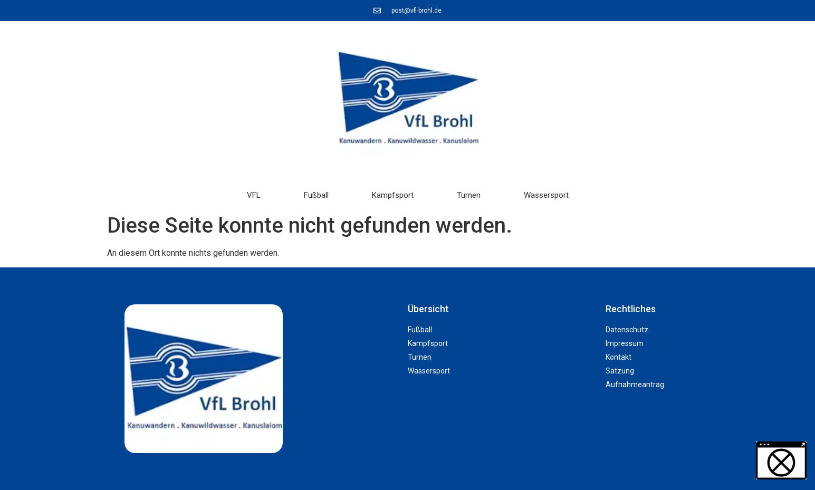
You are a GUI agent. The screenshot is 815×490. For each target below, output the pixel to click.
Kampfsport (393, 195)
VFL (254, 195)
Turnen (469, 195)
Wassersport (546, 195)
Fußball (316, 195)
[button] (23, 467)
